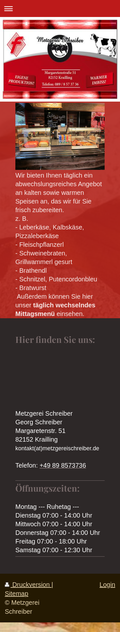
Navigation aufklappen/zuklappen (60, 8)
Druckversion (28, 584)
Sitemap (16, 593)
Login (107, 584)
